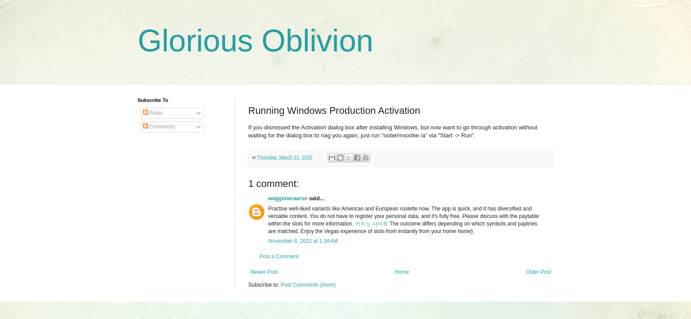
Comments (159, 127)
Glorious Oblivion (256, 40)
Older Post (538, 272)
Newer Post (264, 272)
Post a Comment (279, 256)
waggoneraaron (288, 198)
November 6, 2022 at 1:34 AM (303, 241)
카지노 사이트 (371, 224)
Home (402, 272)
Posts (153, 113)
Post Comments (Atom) (308, 285)
